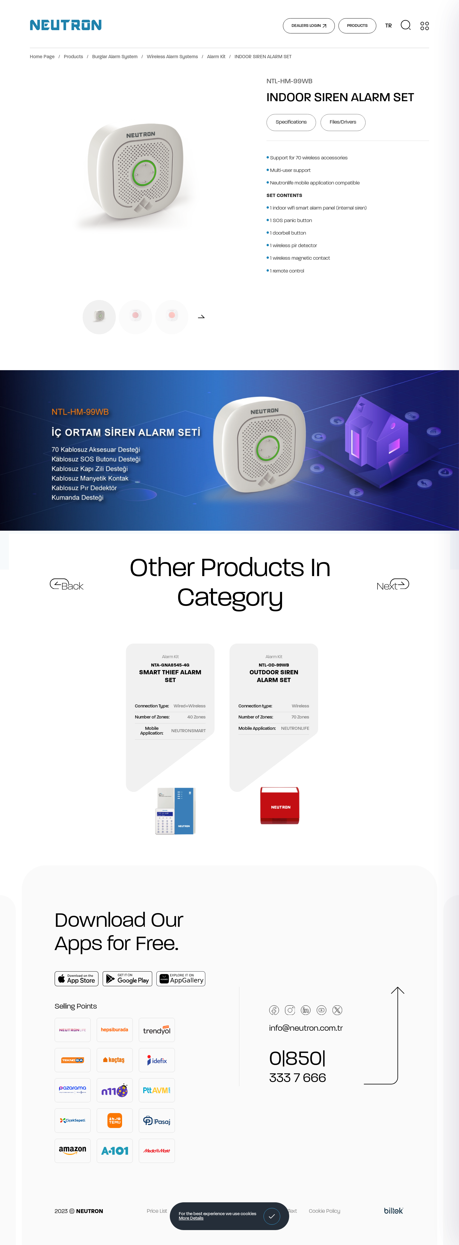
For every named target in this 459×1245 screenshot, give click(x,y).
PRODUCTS (357, 26)
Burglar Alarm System (115, 57)
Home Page (42, 57)
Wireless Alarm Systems (172, 57)
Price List (157, 1211)
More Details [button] (191, 1218)
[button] (272, 1216)
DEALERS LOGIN (309, 26)
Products (73, 57)
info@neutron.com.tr (306, 1028)
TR (388, 26)
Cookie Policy (324, 1211)
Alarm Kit (216, 57)
